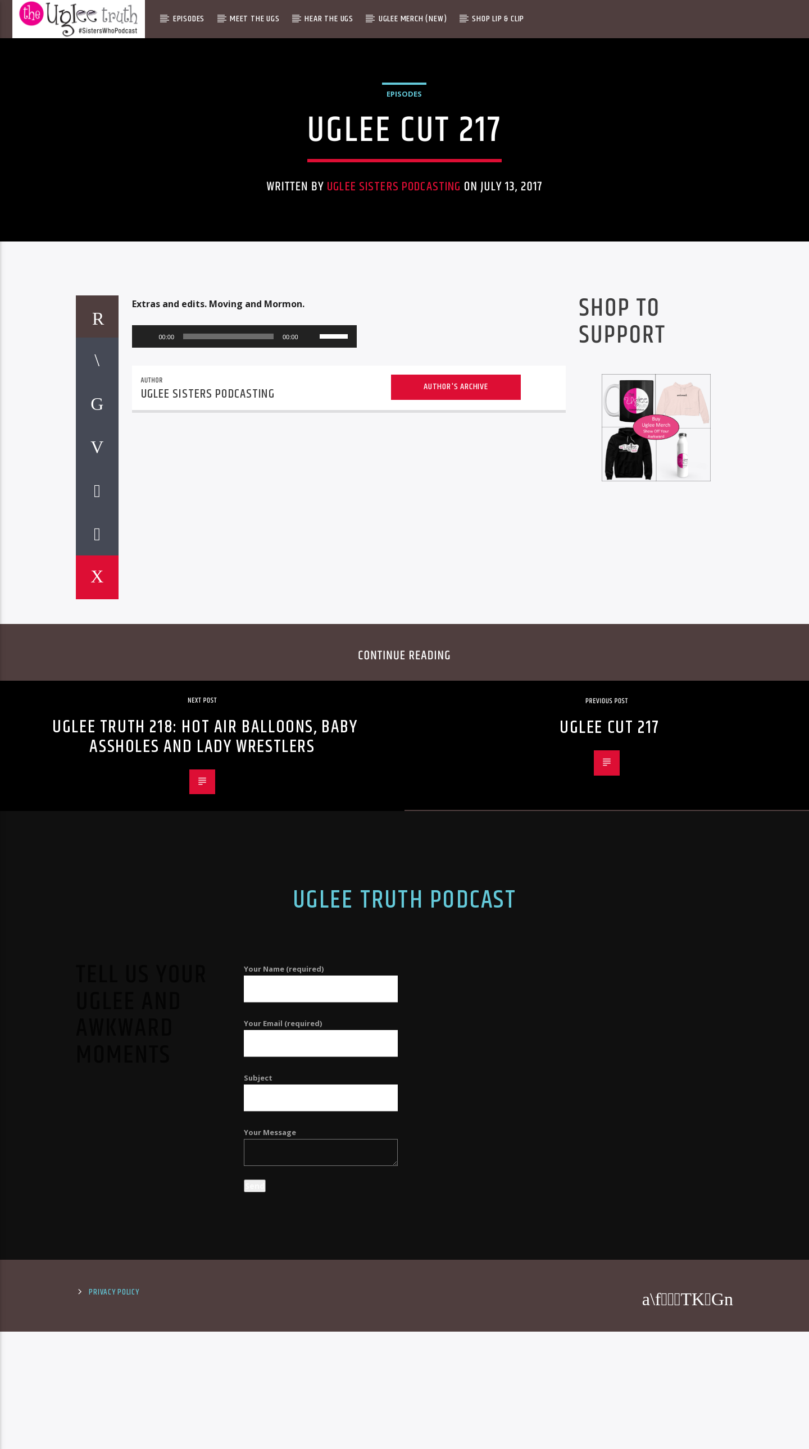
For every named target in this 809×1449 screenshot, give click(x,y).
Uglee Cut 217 (610, 1038)
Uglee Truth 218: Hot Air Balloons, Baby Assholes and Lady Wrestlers (204, 1047)
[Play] (146, 647)
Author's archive (456, 697)
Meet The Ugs (255, 19)
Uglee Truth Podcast (404, 1211)
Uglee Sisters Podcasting (394, 328)
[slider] (228, 647)
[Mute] (310, 647)
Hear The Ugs (328, 19)
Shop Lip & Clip (498, 19)
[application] (244, 647)
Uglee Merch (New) (413, 19)
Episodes (188, 19)
